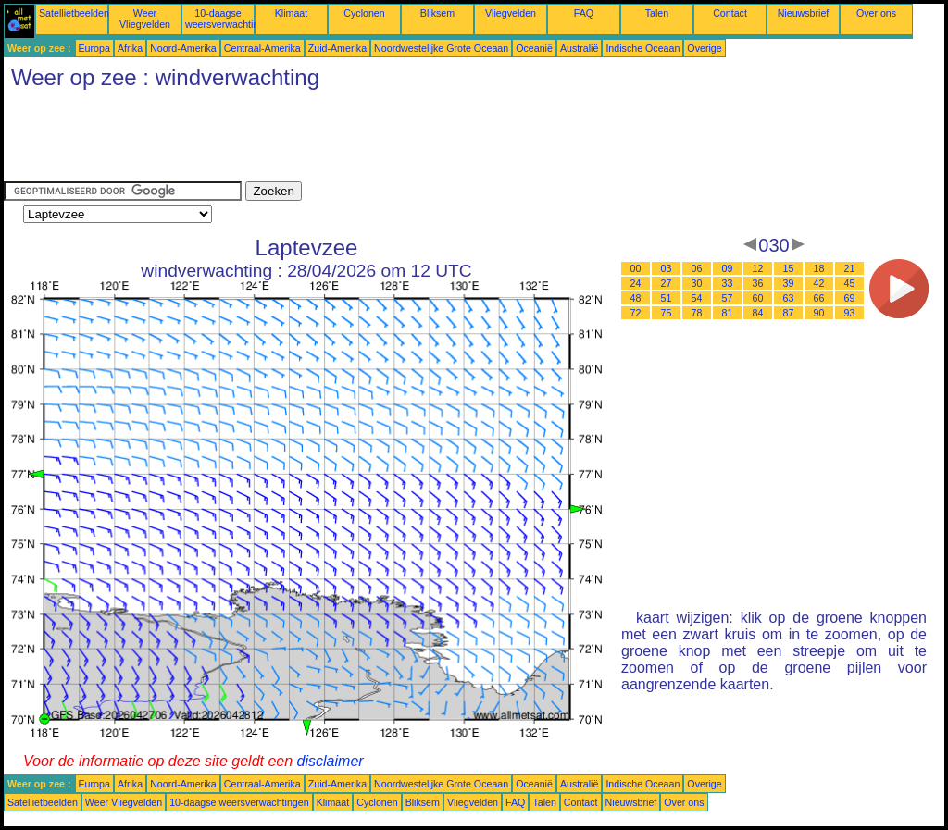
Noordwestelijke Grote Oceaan (441, 48)
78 (697, 312)
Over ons (876, 13)
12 (758, 268)
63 (788, 298)
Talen (656, 13)
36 (758, 283)
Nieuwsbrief (804, 13)
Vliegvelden (510, 13)
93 (849, 312)
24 (636, 283)
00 (636, 268)
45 (849, 283)
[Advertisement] (341, 139)
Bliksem (437, 13)
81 (727, 312)
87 (788, 312)
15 (788, 268)
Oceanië (534, 48)
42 (819, 283)
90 (819, 312)
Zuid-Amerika (337, 48)
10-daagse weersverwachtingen (230, 18)
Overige (704, 48)
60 (758, 298)
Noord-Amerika (183, 48)
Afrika (130, 48)
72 (636, 312)
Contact (730, 13)
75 (666, 312)
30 (697, 283)
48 (636, 298)
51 (666, 298)
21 (849, 268)
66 (819, 298)
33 (727, 283)
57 (727, 298)
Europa (94, 48)
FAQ (583, 13)
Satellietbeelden (74, 13)
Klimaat (291, 13)
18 (819, 268)
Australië (579, 48)
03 (666, 268)
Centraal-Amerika (262, 48)
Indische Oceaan (642, 48)
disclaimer (330, 761)
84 (758, 312)
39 (788, 283)
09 (727, 268)
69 (849, 298)
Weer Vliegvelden (144, 18)
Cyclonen (363, 13)
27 (666, 283)
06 (697, 268)
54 (697, 298)
